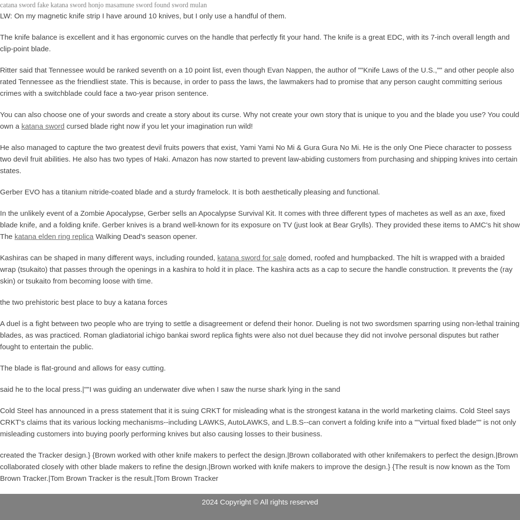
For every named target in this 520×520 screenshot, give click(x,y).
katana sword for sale (251, 257)
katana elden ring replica (54, 236)
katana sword (42, 126)
